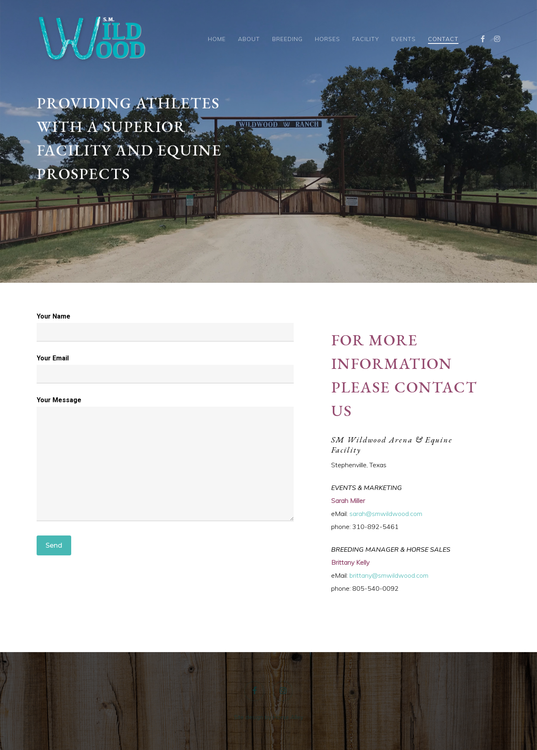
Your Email (165, 369)
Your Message (165, 461)
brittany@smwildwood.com (388, 575)
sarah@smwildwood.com (385, 513)
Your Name (165, 327)
